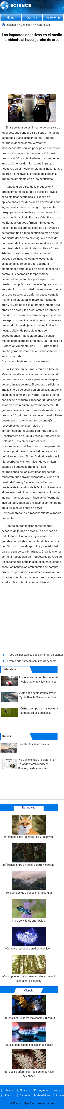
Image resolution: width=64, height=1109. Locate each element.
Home (10, 17)
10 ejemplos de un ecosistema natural (29, 882)
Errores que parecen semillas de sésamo (31, 661)
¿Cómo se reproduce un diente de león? (29, 938)
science (12, 24)
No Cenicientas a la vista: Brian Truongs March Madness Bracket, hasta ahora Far (37, 764)
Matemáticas (41, 1095)
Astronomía (53, 17)
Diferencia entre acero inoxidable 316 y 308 (29, 1007)
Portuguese (41, 1090)
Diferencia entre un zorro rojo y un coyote (29, 826)
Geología (25, 1095)
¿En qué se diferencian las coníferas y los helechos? (29, 1063)
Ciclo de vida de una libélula (29, 910)
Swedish (57, 1090)
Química (32, 17)
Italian (9, 1090)
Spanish (25, 1090)
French (9, 1095)
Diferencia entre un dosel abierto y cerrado (28, 854)
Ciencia (25, 24)
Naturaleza (43, 24)
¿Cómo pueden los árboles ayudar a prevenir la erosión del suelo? (29, 968)
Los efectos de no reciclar (34, 744)
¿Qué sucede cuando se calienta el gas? (29, 1034)
